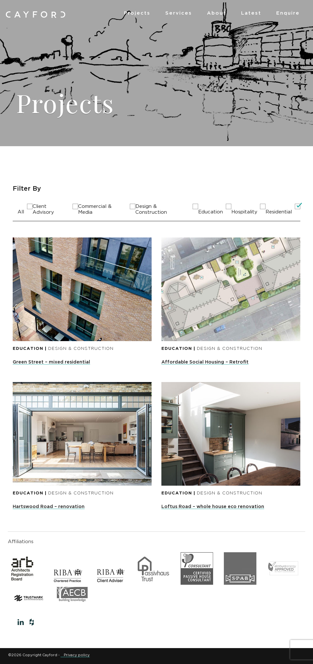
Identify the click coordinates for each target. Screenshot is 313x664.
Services (178, 13)
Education (210, 212)
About (216, 13)
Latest (251, 13)
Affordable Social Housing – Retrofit (205, 362)
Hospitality (244, 212)
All (21, 212)
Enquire (288, 13)
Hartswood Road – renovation (49, 507)
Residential (278, 212)
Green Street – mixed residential (51, 362)
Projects (137, 13)
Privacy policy (77, 655)
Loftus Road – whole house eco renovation (212, 507)
